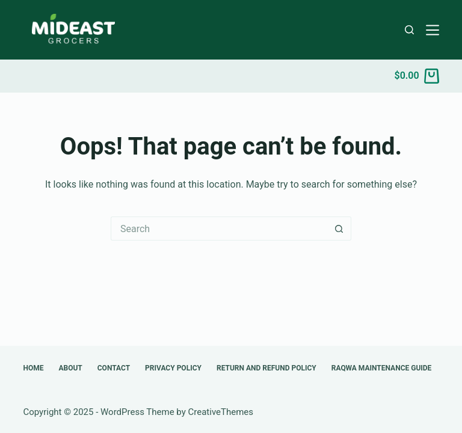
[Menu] (432, 30)
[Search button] (339, 228)
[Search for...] (219, 228)
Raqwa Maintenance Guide (381, 368)
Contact (113, 368)
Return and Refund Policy (266, 368)
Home (33, 368)
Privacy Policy (173, 368)
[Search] (409, 29)
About (70, 368)
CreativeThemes (221, 412)
